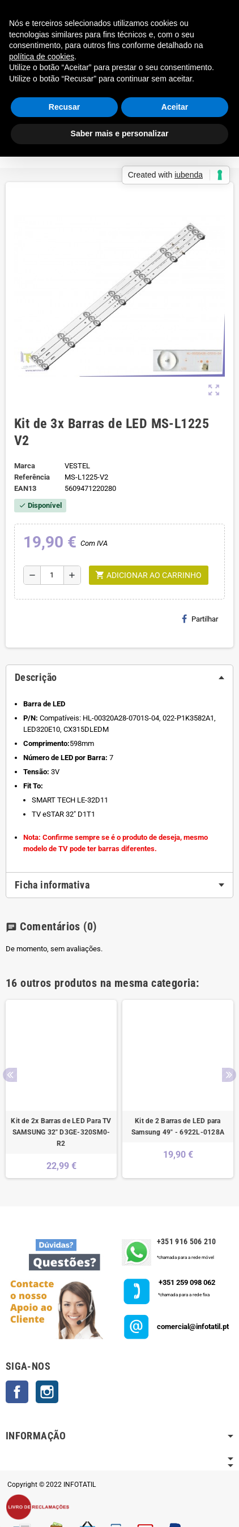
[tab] (119, 677)
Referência (32, 477)
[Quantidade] (52, 575)
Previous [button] (10, 1075)
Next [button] (229, 1075)
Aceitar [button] (174, 106)
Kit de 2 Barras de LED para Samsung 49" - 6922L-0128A (177, 1126)
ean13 (25, 488)
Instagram (47, 1392)
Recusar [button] (64, 106)
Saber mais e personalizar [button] (120, 133)
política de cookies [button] (41, 56)
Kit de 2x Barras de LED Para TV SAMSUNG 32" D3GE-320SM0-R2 (61, 1132)
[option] (61, 1089)
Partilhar (200, 618)
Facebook (17, 1392)
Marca (24, 465)
